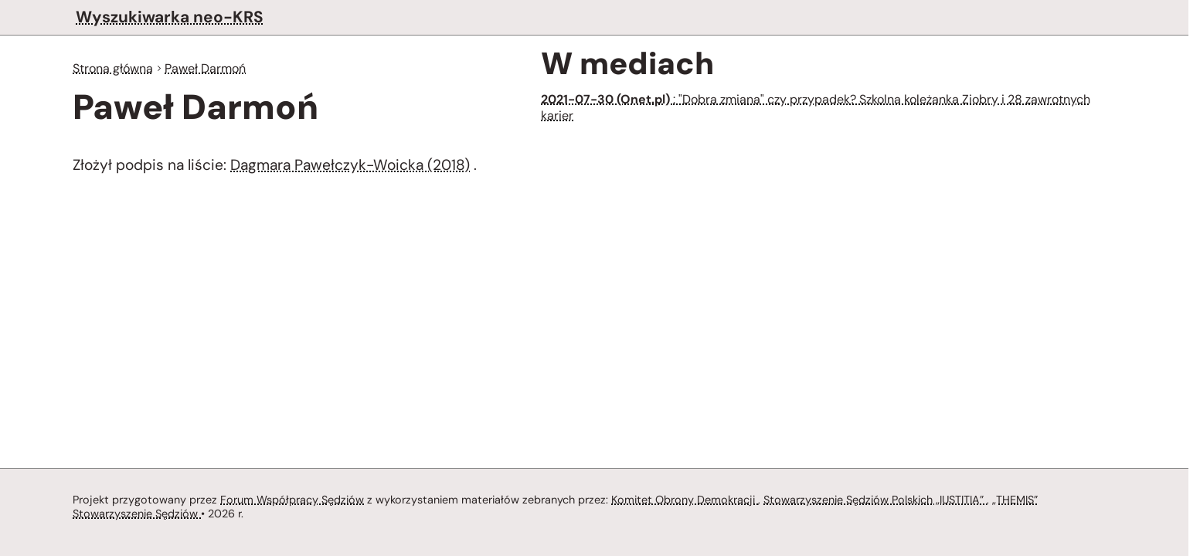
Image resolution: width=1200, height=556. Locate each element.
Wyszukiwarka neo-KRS (168, 17)
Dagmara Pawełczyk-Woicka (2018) (350, 166)
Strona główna (114, 68)
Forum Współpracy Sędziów (291, 498)
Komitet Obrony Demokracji (688, 498)
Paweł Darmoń (210, 68)
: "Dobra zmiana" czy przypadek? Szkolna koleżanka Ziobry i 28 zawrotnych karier (818, 108)
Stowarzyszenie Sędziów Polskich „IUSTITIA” (883, 498)
